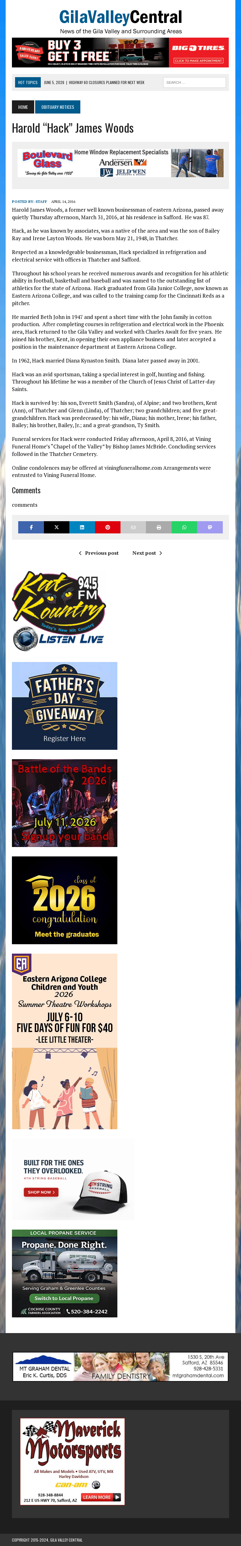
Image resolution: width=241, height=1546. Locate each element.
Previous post (99, 552)
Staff (41, 201)
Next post (147, 552)
